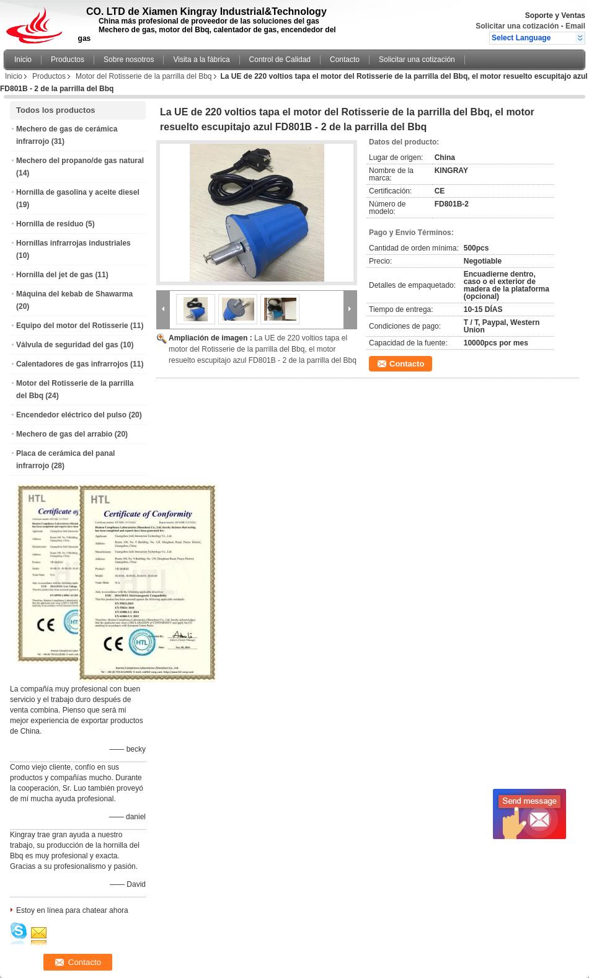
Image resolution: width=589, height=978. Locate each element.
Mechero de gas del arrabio (64, 434)
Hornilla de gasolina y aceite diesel (78, 192)
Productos (67, 59)
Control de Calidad (280, 59)
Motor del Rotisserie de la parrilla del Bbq (143, 76)
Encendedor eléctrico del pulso (71, 415)
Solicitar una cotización (517, 26)
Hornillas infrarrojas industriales (73, 243)
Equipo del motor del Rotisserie (72, 325)
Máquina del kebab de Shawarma (74, 294)
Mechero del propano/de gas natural (80, 160)
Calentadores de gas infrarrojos (72, 364)
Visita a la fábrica (201, 59)
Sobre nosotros (129, 59)
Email (575, 26)
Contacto (345, 59)
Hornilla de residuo (50, 224)
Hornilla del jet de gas (54, 274)
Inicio (23, 59)
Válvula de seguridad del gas (67, 344)
